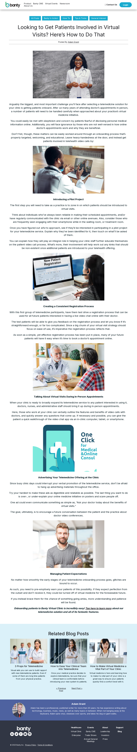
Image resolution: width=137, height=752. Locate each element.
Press (105, 739)
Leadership (105, 731)
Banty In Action (51, 18)
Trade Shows (90, 735)
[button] (27, 3)
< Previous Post (61, 689)
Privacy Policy (30, 745)
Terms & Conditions (45, 745)
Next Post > (77, 688)
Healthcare (76, 727)
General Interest (98, 18)
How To (66, 18)
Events (90, 727)
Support (119, 727)
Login (125, 5)
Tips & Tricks (80, 18)
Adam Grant (73, 42)
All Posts (35, 18)
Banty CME (38, 3)
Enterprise (76, 735)
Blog (120, 731)
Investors (105, 735)
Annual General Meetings (90, 740)
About (105, 727)
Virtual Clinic (76, 731)
